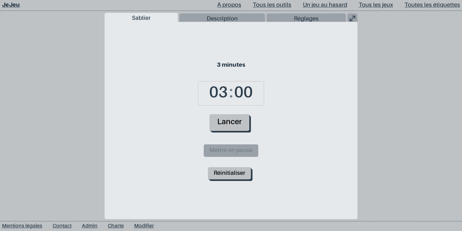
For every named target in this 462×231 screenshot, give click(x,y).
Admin (90, 226)
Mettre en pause (231, 150)
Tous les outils (272, 5)
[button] (352, 17)
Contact (62, 226)
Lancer (229, 122)
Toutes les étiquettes (432, 5)
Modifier (144, 226)
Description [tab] (222, 19)
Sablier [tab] (141, 18)
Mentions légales (22, 226)
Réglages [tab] (306, 19)
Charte (116, 226)
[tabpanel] (231, 120)
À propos (229, 5)
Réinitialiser (229, 173)
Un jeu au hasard (325, 5)
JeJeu (11, 5)
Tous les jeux (376, 5)
